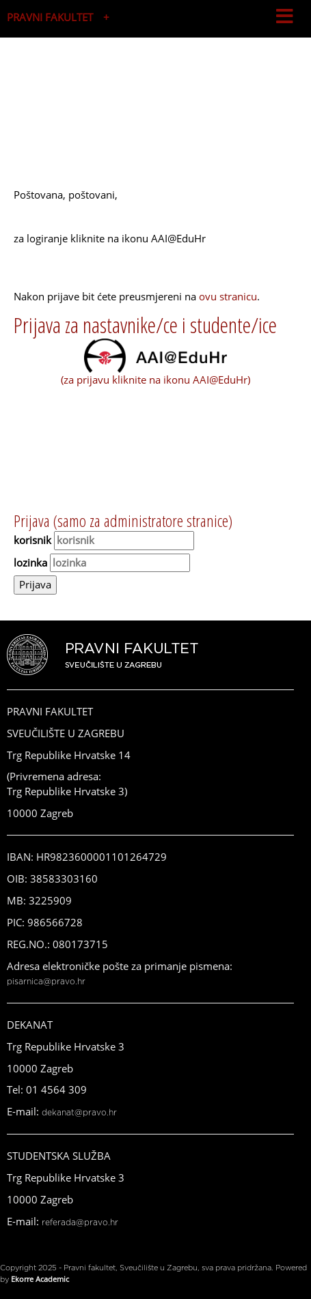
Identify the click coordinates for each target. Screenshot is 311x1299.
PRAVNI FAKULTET (50, 17)
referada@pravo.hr (80, 1222)
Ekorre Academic (40, 1279)
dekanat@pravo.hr (79, 1113)
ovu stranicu (228, 296)
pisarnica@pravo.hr (46, 981)
